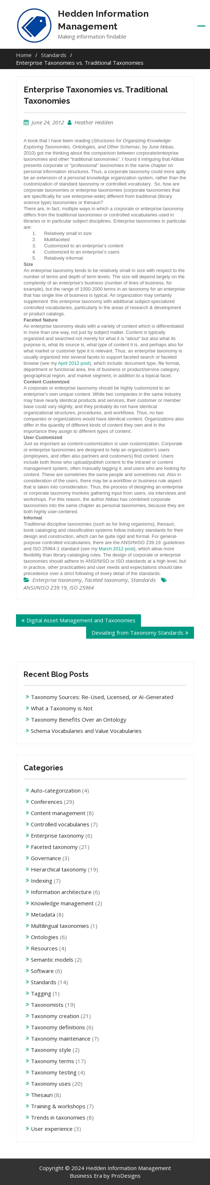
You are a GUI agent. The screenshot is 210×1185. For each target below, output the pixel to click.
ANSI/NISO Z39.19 (45, 587)
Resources (44, 948)
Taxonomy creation (55, 1016)
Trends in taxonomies (58, 1117)
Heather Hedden (93, 122)
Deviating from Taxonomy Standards (137, 632)
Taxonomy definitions (58, 1027)
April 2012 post (74, 363)
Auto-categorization (56, 790)
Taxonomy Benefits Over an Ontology (78, 719)
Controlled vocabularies (60, 824)
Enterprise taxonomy (57, 579)
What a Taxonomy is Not (62, 708)
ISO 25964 (81, 587)
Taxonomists (47, 1004)
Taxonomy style (51, 1049)
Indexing (41, 880)
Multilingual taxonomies (60, 925)
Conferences (46, 801)
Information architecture (61, 891)
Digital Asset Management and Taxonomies (81, 620)
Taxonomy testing (54, 1072)
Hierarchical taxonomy (58, 869)
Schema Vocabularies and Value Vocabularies (86, 730)
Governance (46, 858)
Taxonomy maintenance (60, 1038)
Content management (58, 813)
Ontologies (44, 937)
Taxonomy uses (51, 1083)
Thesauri (42, 1094)
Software (42, 970)
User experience (52, 1128)
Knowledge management (62, 903)
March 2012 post (116, 548)
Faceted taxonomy (106, 579)
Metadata (43, 914)
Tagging (41, 993)
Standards (143, 579)
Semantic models (52, 959)
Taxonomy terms (52, 1061)
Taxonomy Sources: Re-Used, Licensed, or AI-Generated (102, 697)
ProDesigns (126, 1175)
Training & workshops (58, 1106)
